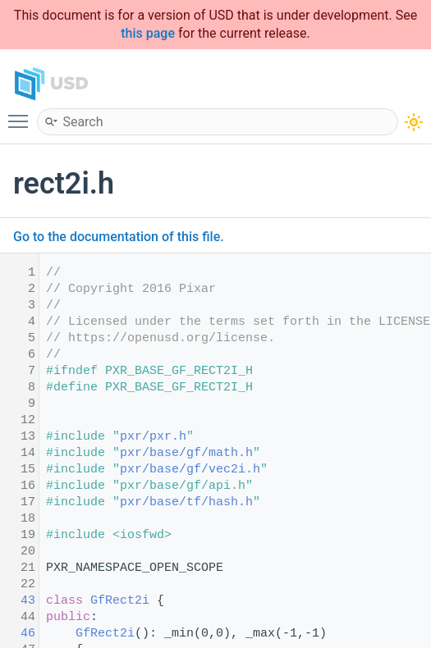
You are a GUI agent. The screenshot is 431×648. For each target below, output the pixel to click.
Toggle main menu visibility (22, 114)
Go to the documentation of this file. (118, 236)
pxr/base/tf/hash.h (186, 502)
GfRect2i (119, 601)
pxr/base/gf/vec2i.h (190, 470)
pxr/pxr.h (153, 437)
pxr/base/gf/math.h (186, 453)
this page (148, 33)
